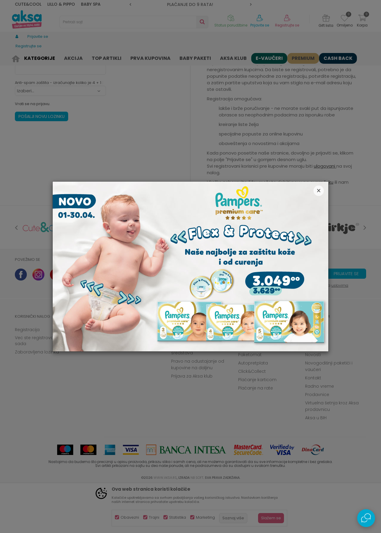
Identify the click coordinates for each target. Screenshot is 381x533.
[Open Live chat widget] (366, 518)
